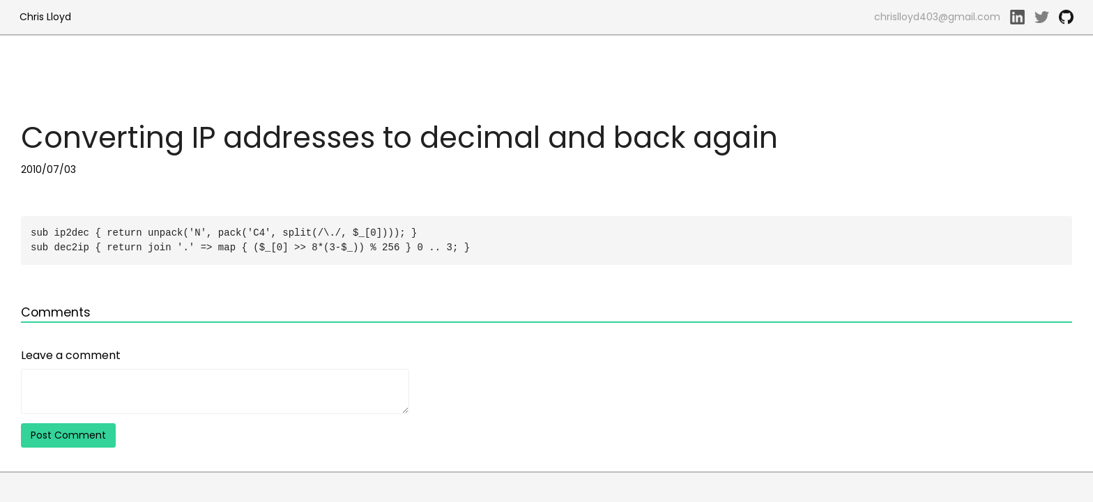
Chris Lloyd (45, 17)
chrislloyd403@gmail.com (937, 17)
